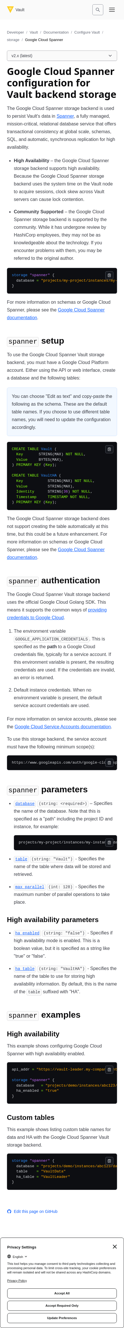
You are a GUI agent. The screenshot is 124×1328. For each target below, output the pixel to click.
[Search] (97, 9)
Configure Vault (87, 32)
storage (13, 40)
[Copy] (109, 275)
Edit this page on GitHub (32, 1211)
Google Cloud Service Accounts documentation (63, 726)
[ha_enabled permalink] (27, 932)
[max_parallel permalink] (30, 886)
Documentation (55, 32)
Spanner (65, 116)
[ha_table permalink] (25, 968)
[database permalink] (25, 803)
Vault (34, 32)
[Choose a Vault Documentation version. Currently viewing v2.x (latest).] (62, 56)
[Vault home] (15, 9)
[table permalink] (21, 858)
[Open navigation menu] (112, 10)
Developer (15, 32)
